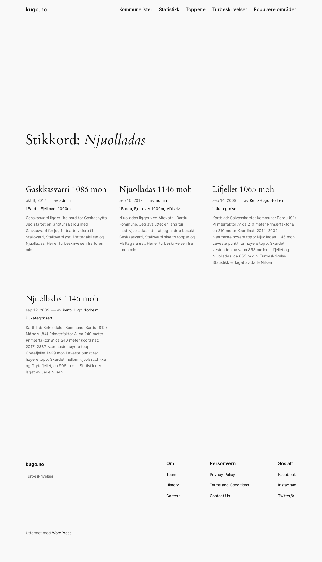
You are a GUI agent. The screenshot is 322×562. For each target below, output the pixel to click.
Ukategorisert (226, 208)
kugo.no (36, 9)
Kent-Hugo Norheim (267, 200)
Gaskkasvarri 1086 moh (66, 189)
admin (65, 200)
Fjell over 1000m (56, 208)
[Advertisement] (161, 63)
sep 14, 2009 (224, 200)
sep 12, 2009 (38, 310)
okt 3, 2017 (36, 200)
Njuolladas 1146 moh (155, 189)
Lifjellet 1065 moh (243, 189)
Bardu (33, 208)
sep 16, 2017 (130, 200)
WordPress (61, 532)
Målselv (173, 208)
